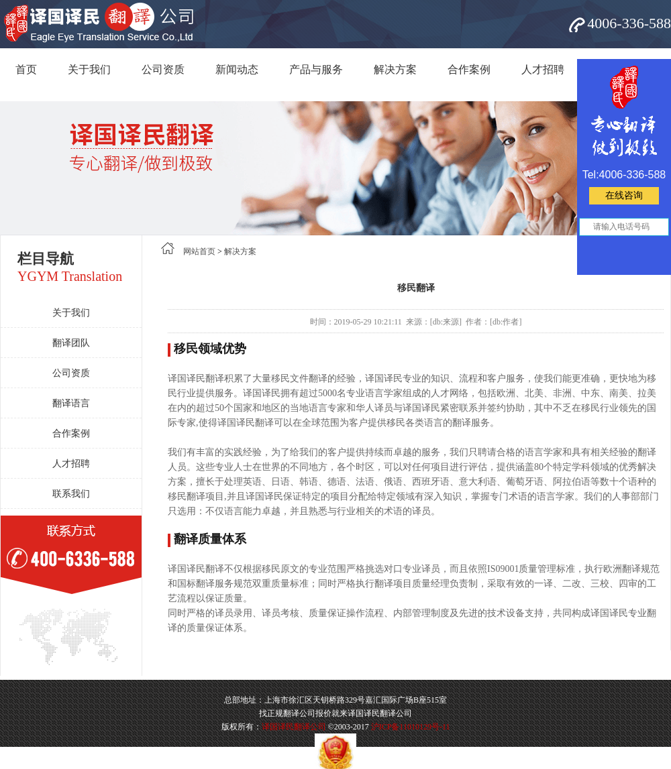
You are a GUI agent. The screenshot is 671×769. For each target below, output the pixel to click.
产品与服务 (316, 69)
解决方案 (395, 69)
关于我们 (89, 69)
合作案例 (469, 69)
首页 (26, 69)
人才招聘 (542, 69)
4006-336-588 (629, 23)
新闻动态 (236, 69)
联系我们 (71, 494)
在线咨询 (624, 195)
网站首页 (199, 251)
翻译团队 (71, 343)
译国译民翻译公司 (294, 726)
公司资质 (163, 69)
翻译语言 (71, 403)
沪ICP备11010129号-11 (410, 726)
